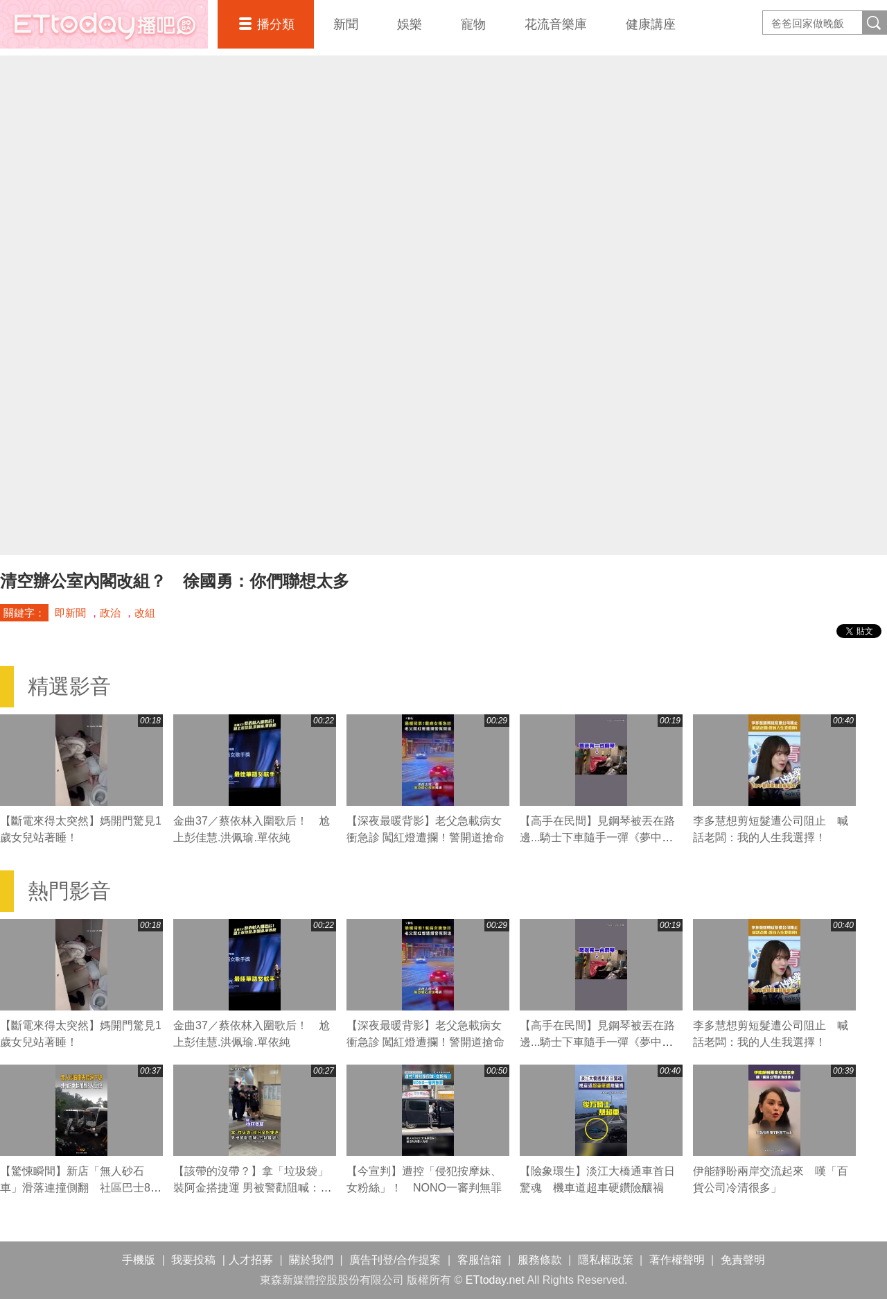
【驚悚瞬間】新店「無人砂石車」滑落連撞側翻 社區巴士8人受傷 (80, 1187)
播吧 (104, 24)
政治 (110, 613)
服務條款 (540, 1260)
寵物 (473, 24)
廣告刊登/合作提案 (395, 1260)
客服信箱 (479, 1260)
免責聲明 (743, 1260)
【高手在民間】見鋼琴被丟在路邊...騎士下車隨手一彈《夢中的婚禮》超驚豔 (597, 837)
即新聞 (70, 613)
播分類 (276, 24)
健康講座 (651, 24)
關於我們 (311, 1260)
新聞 (345, 24)
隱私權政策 (605, 1260)
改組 (144, 613)
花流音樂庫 (556, 24)
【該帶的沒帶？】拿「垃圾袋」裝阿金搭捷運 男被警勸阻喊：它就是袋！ (252, 1187)
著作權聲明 (677, 1260)
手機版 (138, 1260)
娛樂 (409, 24)
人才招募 (251, 1260)
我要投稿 (193, 1260)
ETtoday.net (495, 1280)
